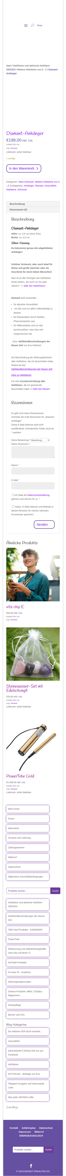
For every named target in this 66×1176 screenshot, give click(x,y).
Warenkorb (13, 828)
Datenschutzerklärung (39, 495)
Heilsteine (11, 189)
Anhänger (29, 186)
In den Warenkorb (22, 168)
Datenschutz (14, 867)
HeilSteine (13, 1064)
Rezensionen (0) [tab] (18, 209)
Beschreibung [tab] (17, 204)
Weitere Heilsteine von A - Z (32, 69)
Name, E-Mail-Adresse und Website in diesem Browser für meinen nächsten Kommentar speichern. (32, 511)
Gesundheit (50, 186)
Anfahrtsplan (29, 1128)
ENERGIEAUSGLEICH (31, 1135)
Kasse (11, 818)
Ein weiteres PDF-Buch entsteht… (25, 1031)
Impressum (25, 1132)
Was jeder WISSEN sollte (21, 1097)
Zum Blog (12, 1107)
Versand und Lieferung (19, 838)
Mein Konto (14, 809)
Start (8, 65)
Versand (14, 148)
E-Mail (15, 480)
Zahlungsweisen (16, 847)
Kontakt (14, 1128)
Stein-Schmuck (26, 182)
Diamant (39, 186)
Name (15, 465)
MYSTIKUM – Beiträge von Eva (24, 1074)
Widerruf (12, 857)
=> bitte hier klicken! (40, 389)
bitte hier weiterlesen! (34, 285)
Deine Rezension (20, 444)
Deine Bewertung (20, 440)
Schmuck (22, 189)
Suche (55, 891)
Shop (39, 25)
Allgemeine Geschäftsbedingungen (25, 876)
